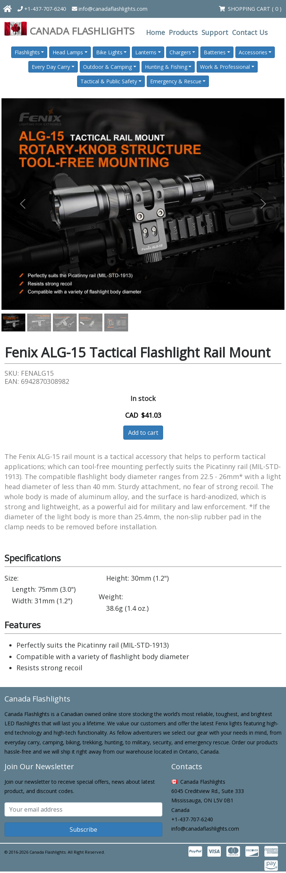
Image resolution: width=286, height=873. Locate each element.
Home (155, 32)
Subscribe (83, 829)
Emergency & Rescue (175, 81)
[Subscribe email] (83, 809)
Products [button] (183, 32)
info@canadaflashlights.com (109, 8)
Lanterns (145, 52)
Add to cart (143, 433)
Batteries (215, 52)
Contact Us (250, 32)
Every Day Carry (51, 66)
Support (214, 32)
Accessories (253, 52)
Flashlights (27, 52)
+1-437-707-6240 (42, 8)
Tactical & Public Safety (108, 81)
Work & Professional (225, 66)
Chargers (180, 52)
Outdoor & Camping (107, 66)
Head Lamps (68, 52)
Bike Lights (109, 52)
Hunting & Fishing (166, 66)
